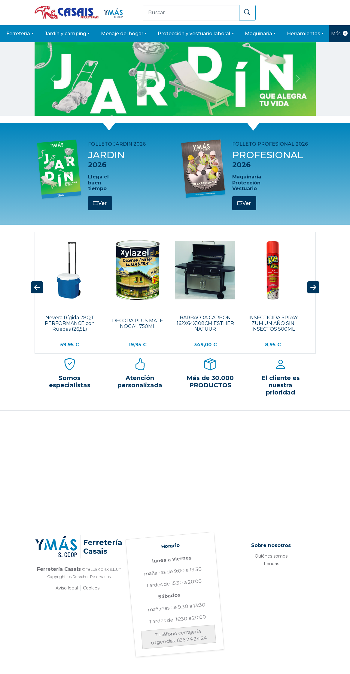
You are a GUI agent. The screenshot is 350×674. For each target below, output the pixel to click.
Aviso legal (67, 588)
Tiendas (271, 563)
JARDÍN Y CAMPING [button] (65, 33)
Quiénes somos (271, 556)
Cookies (91, 588)
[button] (37, 287)
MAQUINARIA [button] (258, 33)
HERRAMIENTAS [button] (303, 33)
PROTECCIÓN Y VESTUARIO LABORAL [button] (194, 33)
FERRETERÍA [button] (18, 33)
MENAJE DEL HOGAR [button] (122, 33)
